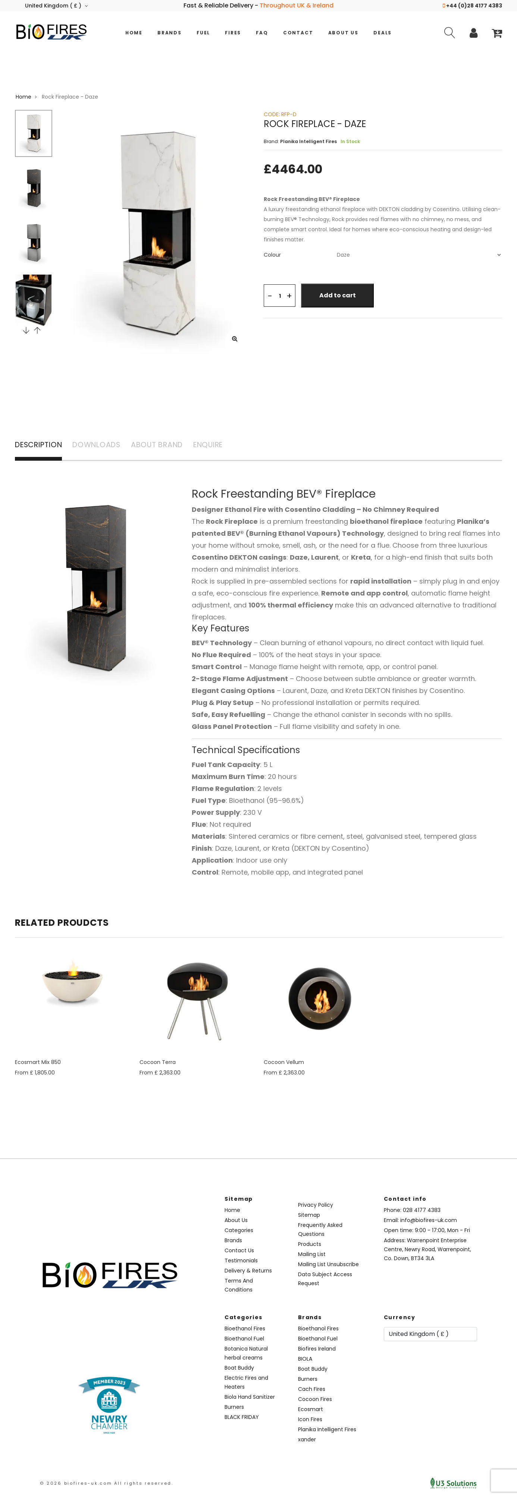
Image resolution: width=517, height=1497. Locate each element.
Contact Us (239, 1251)
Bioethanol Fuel (244, 1339)
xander (307, 1440)
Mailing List (312, 1255)
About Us (343, 33)
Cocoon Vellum (284, 1063)
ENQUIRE (224, 445)
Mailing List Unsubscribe (328, 1265)
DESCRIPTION (41, 445)
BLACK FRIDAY (242, 1418)
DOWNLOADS (104, 445)
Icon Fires (310, 1420)
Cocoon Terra (158, 1063)
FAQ (262, 33)
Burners (234, 1407)
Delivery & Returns (248, 1271)
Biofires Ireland (317, 1349)
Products (309, 1245)
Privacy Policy (315, 1205)
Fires (233, 33)
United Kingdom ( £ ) (56, 5)
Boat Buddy (239, 1368)
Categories (239, 1231)
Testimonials (241, 1261)
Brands (169, 33)
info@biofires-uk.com (428, 1221)
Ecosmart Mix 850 (38, 1063)
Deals (382, 33)
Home (133, 33)
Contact (298, 33)
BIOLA (305, 1359)
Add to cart (338, 295)
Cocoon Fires (315, 1400)
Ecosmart (310, 1410)
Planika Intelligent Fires (327, 1430)
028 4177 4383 (422, 1211)
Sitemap (309, 1215)
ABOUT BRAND (168, 445)
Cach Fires (311, 1390)
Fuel (203, 33)
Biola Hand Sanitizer (250, 1397)
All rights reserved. (143, 1484)
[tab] (383, 255)
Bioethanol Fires (245, 1329)
